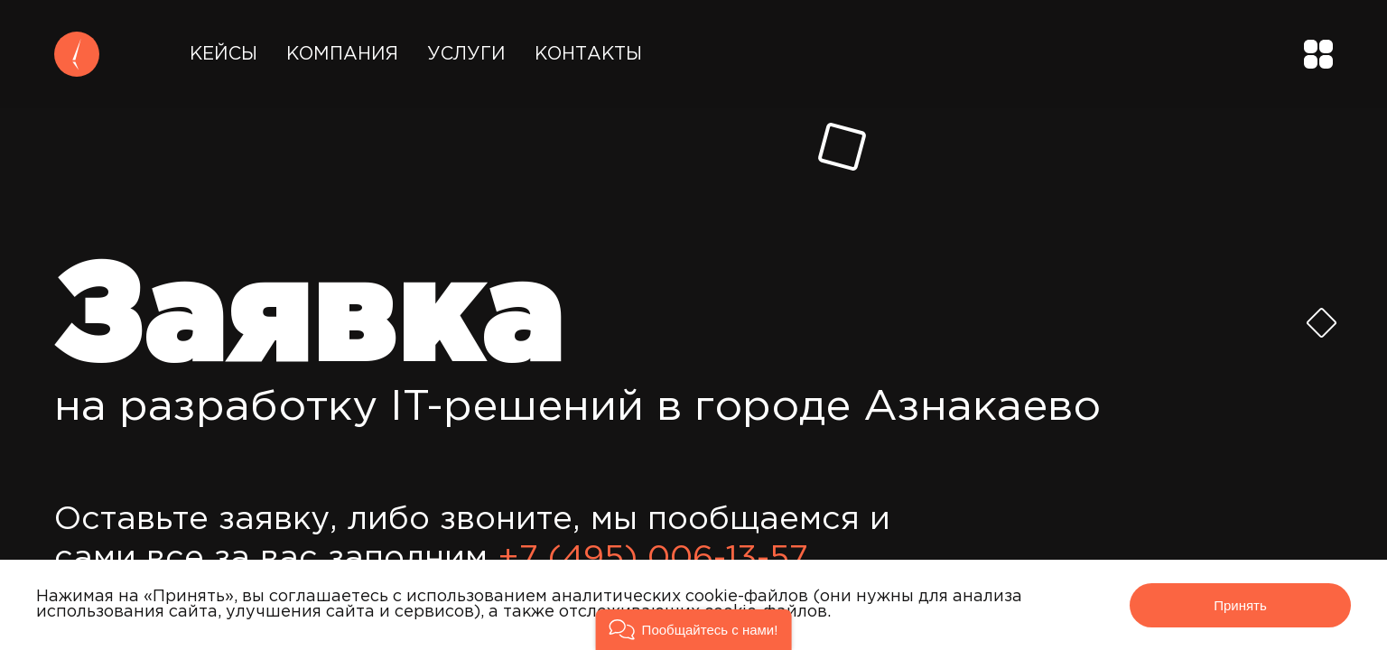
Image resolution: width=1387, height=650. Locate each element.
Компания (342, 54)
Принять (1240, 605)
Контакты (588, 54)
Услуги (466, 54)
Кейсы (223, 54)
